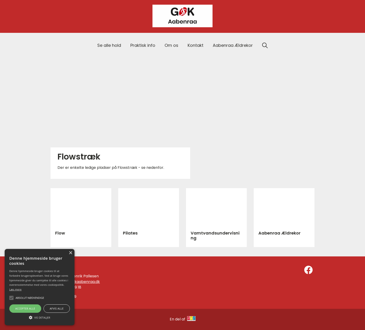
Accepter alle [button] (25, 308)
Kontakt (195, 45)
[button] (39, 317)
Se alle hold (109, 45)
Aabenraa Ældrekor (233, 45)
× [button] (70, 253)
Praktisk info (142, 45)
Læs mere (15, 289)
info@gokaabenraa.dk (79, 281)
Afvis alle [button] (57, 308)
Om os (171, 45)
